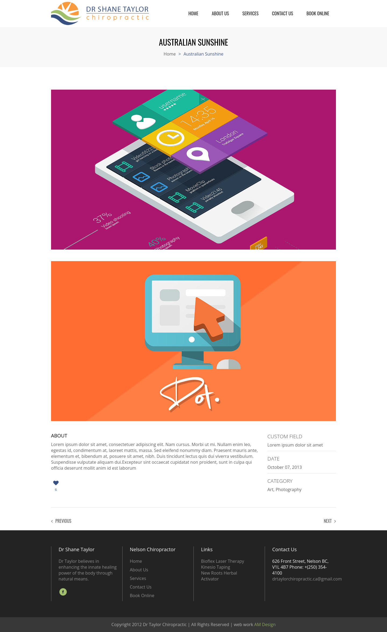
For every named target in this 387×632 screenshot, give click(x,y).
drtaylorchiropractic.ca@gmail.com (307, 579)
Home (193, 8)
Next (330, 521)
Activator (210, 579)
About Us (220, 8)
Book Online (318, 8)
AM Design (264, 624)
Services (250, 8)
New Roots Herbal (219, 573)
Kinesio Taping (215, 567)
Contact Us (282, 8)
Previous (61, 521)
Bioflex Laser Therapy (222, 561)
